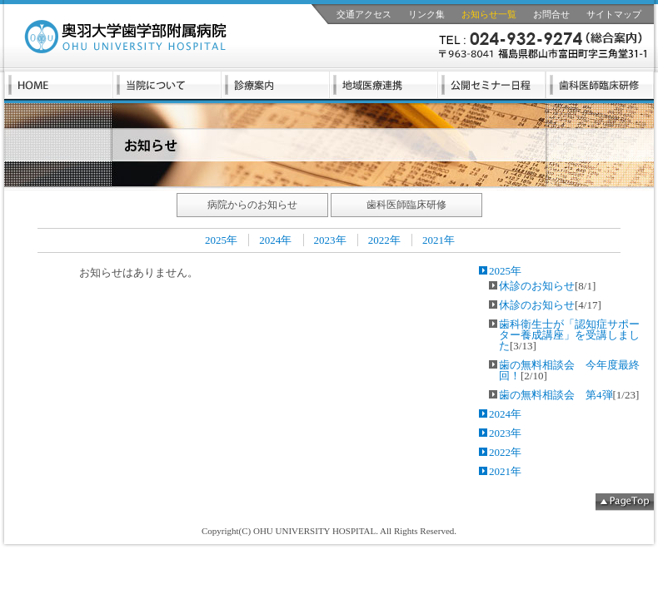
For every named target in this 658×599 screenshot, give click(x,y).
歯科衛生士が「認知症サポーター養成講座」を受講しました (569, 335)
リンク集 (426, 14)
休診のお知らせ (537, 286)
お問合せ (551, 14)
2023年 (330, 240)
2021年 (438, 240)
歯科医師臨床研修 (406, 204)
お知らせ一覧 (488, 14)
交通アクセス (363, 14)
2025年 (221, 240)
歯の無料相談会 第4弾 (556, 395)
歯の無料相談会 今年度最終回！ (569, 370)
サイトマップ (613, 14)
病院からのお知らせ (252, 204)
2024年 (275, 240)
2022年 (384, 240)
